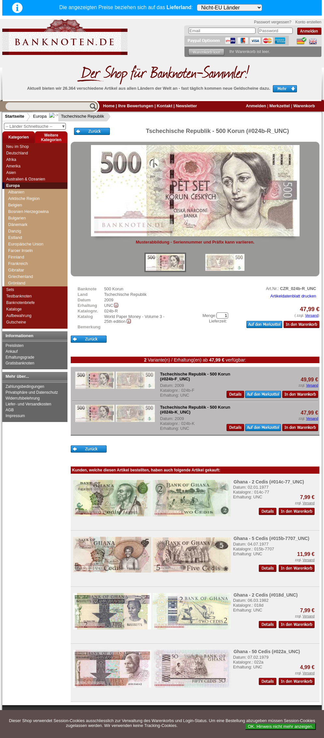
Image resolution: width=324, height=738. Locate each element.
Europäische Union (25, 244)
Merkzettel (280, 105)
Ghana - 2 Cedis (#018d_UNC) (265, 595)
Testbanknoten (19, 296)
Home (109, 105)
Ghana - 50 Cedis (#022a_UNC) (266, 651)
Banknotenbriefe (20, 302)
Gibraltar (16, 270)
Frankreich (18, 263)
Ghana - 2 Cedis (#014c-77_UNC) (268, 481)
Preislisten (14, 345)
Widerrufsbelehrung (23, 398)
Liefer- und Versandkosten (28, 404)
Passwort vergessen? (272, 22)
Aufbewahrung (18, 315)
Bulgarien (17, 218)
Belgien (15, 205)
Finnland (16, 257)
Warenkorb (304, 105)
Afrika (11, 159)
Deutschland (17, 153)
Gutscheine (16, 322)
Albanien (16, 192)
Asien (11, 172)
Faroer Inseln (20, 250)
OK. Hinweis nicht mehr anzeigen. (280, 726)
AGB (10, 410)
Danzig (14, 231)
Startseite (14, 116)
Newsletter (186, 105)
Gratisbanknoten (20, 363)
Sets (10, 289)
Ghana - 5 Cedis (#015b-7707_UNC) (271, 538)
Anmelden (256, 105)
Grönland (16, 283)
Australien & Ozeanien (25, 179)
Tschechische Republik (77, 116)
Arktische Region (24, 198)
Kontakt (164, 105)
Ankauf (12, 351)
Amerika (13, 166)
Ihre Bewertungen (135, 105)
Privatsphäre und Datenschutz (32, 392)
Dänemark (17, 224)
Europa (40, 116)
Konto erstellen (308, 22)
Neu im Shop (17, 146)
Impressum (15, 416)
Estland (15, 237)
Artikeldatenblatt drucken (293, 296)
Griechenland (20, 276)
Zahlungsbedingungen (25, 386)
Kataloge (14, 309)
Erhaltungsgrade (20, 357)
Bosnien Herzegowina (28, 211)
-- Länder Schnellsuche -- (36, 126)
